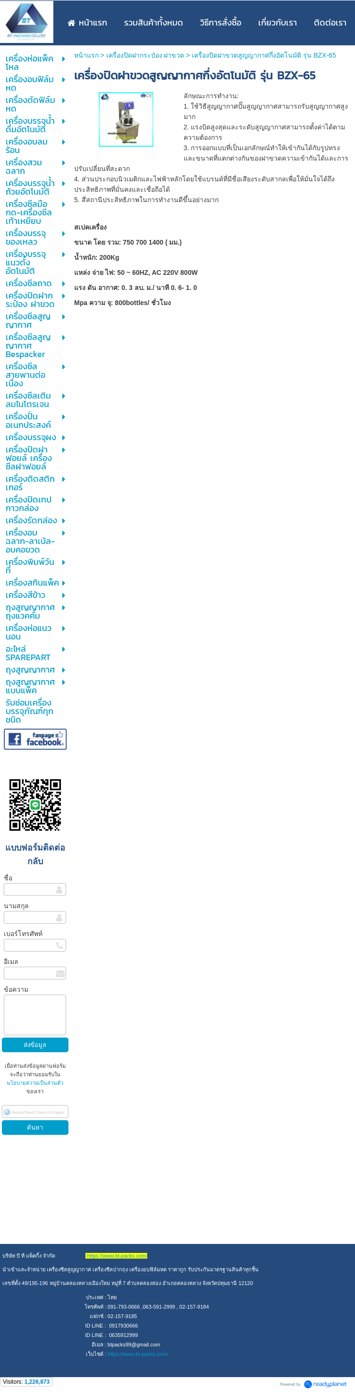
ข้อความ (16, 989)
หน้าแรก (86, 55)
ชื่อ (8, 878)
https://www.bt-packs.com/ (138, 1354)
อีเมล (11, 961)
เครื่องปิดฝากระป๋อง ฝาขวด (145, 55)
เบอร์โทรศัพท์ (23, 933)
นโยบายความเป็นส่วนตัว (35, 1083)
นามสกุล (16, 906)
